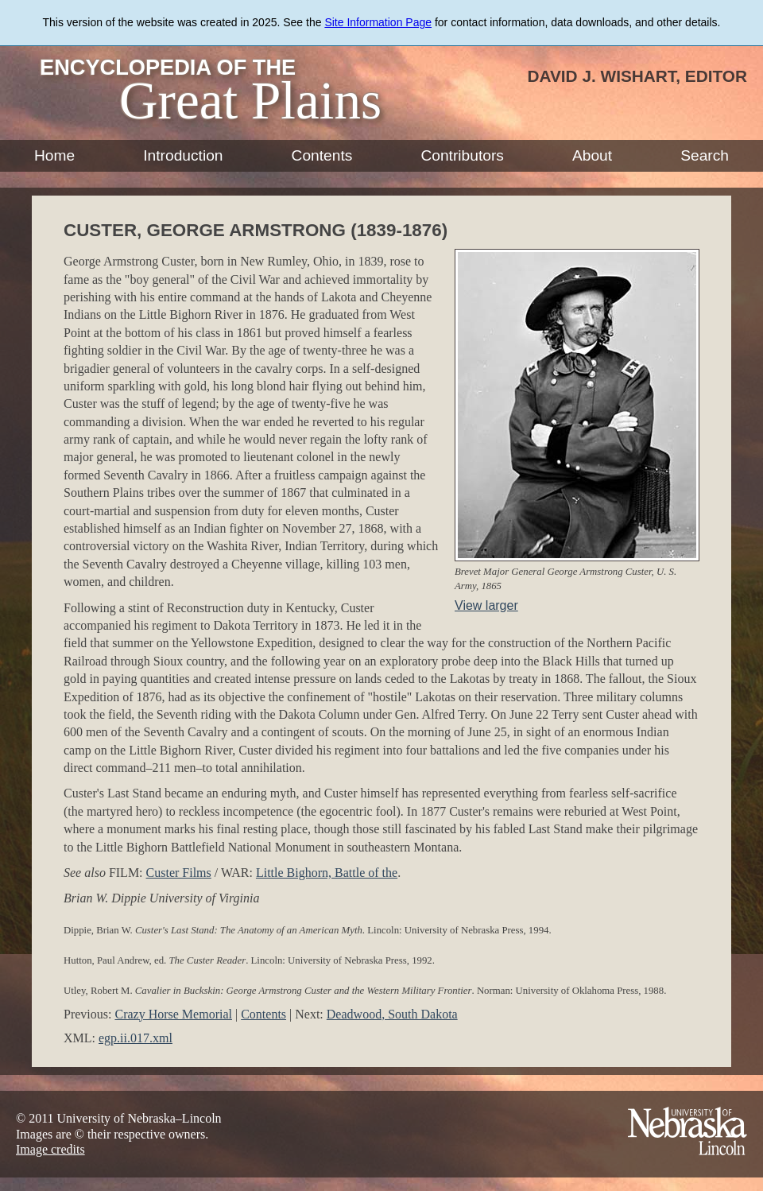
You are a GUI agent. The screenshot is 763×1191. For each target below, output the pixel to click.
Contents (322, 155)
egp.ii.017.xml (135, 1038)
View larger (486, 605)
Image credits (50, 1149)
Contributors (462, 155)
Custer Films (178, 872)
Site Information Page (378, 22)
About (592, 155)
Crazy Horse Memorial (173, 1014)
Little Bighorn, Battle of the (326, 872)
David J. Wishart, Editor (637, 76)
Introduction (183, 155)
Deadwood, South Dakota (392, 1014)
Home (54, 155)
